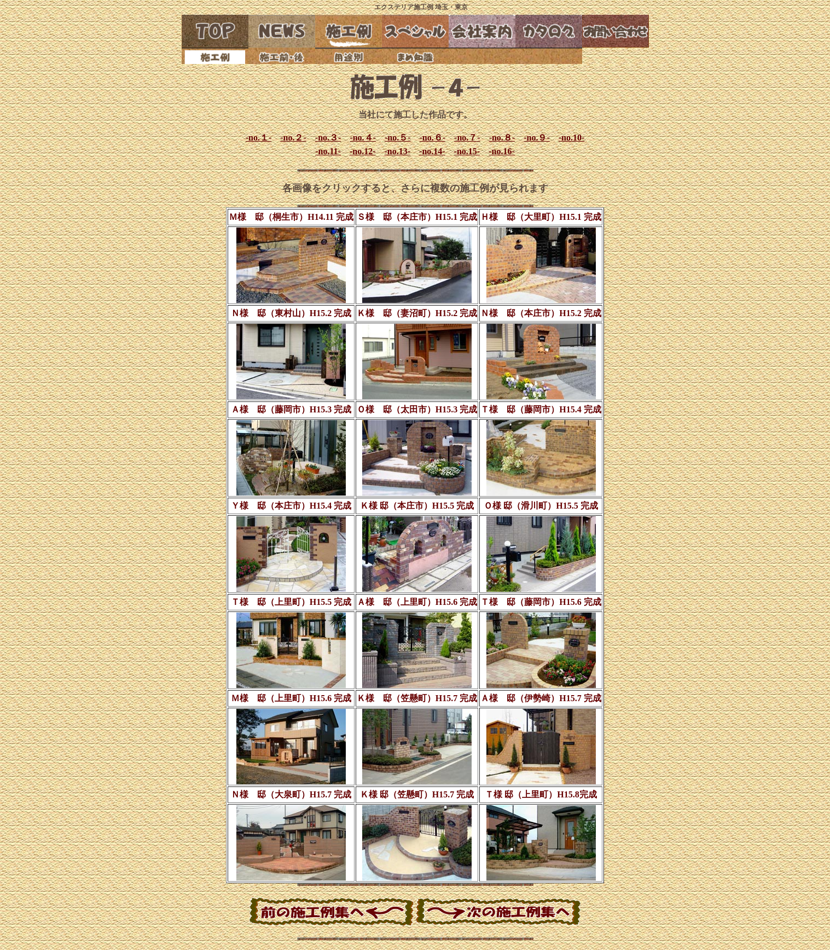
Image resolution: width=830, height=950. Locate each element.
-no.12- (363, 151)
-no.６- (433, 137)
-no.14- (432, 151)
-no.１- (259, 137)
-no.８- (502, 137)
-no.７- (467, 137)
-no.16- (502, 151)
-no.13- (397, 151)
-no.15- (467, 151)
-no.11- (328, 151)
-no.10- (572, 137)
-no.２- (293, 137)
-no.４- (363, 137)
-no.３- (328, 137)
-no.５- (398, 137)
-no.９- (537, 137)
